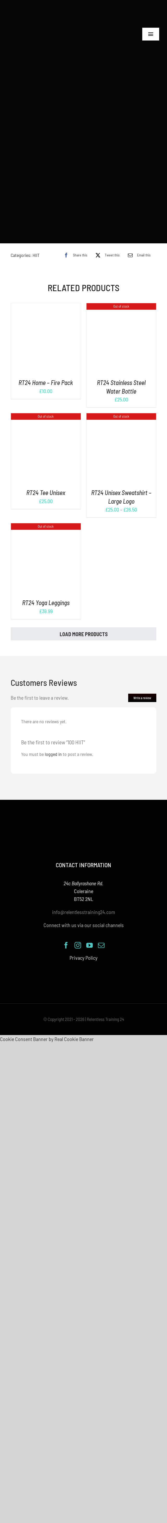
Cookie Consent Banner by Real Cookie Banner (47, 1030)
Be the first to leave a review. (40, 689)
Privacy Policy (83, 948)
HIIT (36, 246)
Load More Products (84, 625)
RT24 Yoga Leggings (46, 593)
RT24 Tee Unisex (45, 483)
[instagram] (78, 936)
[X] (106, 246)
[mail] (101, 936)
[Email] (138, 246)
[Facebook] (74, 246)
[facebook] (66, 936)
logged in (53, 745)
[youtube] (89, 936)
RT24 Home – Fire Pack (45, 373)
